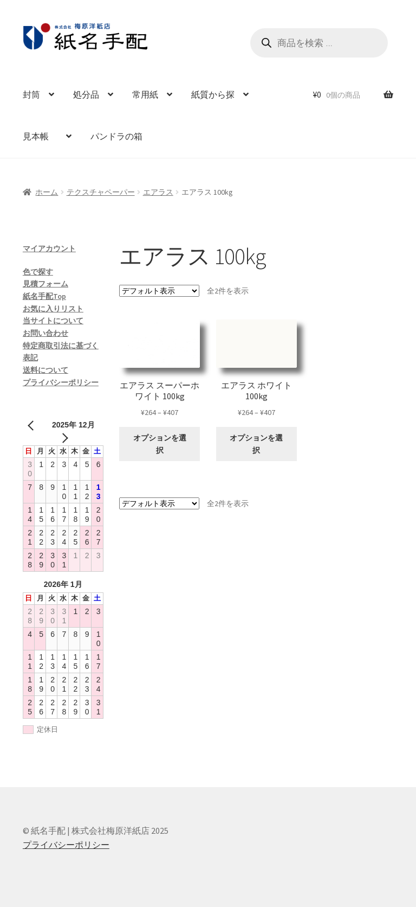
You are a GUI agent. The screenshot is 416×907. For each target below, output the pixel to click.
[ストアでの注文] (159, 291)
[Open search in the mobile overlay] (319, 43)
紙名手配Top (44, 296)
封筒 (31, 94)
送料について (45, 370)
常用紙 (145, 94)
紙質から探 (213, 94)
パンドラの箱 (116, 136)
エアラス (158, 192)
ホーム (46, 192)
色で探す (38, 272)
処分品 (86, 94)
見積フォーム (45, 284)
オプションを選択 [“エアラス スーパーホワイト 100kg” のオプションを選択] (159, 444)
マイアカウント (49, 248)
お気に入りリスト (53, 309)
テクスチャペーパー (101, 192)
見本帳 (40, 136)
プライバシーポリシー (61, 382)
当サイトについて (53, 320)
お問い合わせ (45, 333)
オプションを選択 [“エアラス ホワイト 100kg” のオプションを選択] (256, 444)
